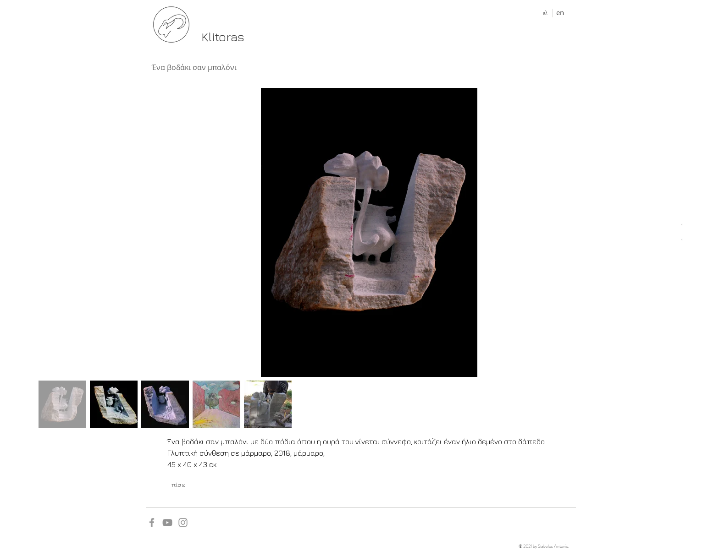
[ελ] (545, 13)
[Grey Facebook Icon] (152, 522)
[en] (560, 12)
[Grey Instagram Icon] (183, 522)
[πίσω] (178, 484)
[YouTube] (167, 522)
